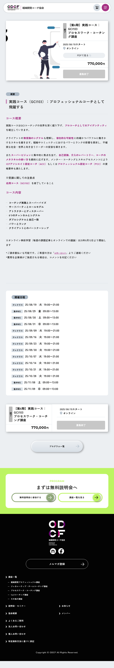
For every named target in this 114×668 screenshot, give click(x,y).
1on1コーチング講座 (22, 597)
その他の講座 (18, 601)
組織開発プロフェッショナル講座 (29, 584)
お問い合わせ (61, 252)
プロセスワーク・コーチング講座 (29, 593)
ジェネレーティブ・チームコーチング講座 (34, 588)
